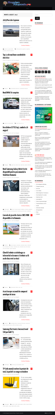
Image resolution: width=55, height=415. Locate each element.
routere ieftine (29, 404)
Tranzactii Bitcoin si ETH (41, 203)
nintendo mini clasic (9, 246)
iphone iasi (18, 164)
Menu (27, 8)
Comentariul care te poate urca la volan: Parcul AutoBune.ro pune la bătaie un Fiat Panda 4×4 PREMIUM (43, 159)
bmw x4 (20, 123)
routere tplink (5, 406)
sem (19, 287)
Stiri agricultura (39, 209)
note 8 (13, 209)
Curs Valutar (38, 190)
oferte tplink (20, 404)
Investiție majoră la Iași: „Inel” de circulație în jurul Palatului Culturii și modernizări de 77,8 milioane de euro (43, 167)
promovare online (14, 287)
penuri (20, 325)
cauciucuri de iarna (21, 323)
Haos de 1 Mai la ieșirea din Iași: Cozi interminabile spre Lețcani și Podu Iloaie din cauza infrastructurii (43, 175)
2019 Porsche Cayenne (11, 20)
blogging (6, 164)
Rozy (37, 212)
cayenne (28, 49)
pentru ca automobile (8, 49)
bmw (17, 123)
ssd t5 (22, 364)
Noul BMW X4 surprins (11, 93)
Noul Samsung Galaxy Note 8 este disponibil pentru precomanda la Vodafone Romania (15, 172)
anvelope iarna (14, 323)
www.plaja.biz (39, 199)
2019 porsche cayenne (21, 49)
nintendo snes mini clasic (25, 246)
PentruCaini (37, 148)
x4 (22, 123)
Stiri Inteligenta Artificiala (41, 184)
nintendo (18, 245)
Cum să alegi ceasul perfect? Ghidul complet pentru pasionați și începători (43, 139)
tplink (18, 406)
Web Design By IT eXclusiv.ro (42, 192)
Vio (35, 129)
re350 (24, 404)
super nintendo (13, 248)
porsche (4, 50)
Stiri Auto (38, 188)
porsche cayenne (10, 50)
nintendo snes (16, 246)
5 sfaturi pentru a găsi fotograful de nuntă (43, 84)
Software (38, 214)
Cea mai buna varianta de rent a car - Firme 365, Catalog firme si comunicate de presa (43, 143)
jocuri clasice (13, 245)
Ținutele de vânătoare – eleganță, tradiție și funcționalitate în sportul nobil (42, 134)
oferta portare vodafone (20, 209)
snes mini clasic (6, 248)
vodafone (29, 211)
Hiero (46, 413)
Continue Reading (26, 45)
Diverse (6, 88)
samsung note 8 (14, 211)
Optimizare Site (39, 197)
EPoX (36, 132)
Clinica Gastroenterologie (41, 201)
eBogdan (17, 22)
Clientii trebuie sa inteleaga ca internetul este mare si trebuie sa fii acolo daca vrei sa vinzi (16, 256)
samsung (8, 211)
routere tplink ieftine (13, 406)
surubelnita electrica (15, 88)
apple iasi (13, 164)
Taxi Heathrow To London (41, 195)
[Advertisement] (44, 45)
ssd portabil (18, 364)
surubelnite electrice (24, 88)
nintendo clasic (24, 245)
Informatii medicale (40, 207)
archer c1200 (14, 404)
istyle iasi (22, 164)
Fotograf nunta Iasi (40, 186)
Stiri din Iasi (40, 155)
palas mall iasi (28, 164)
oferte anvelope (15, 325)
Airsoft (37, 205)
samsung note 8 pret (22, 211)
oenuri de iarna (9, 325)
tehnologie (6, 209)
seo (21, 287)
